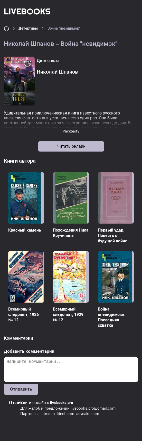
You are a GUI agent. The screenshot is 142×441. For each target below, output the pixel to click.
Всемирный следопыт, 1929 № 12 (68, 314)
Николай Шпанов (57, 72)
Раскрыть (71, 131)
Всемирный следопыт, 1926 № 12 (23, 314)
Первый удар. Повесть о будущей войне (112, 235)
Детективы (28, 28)
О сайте (17, 402)
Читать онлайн (71, 146)
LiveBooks (27, 11)
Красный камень (24, 230)
